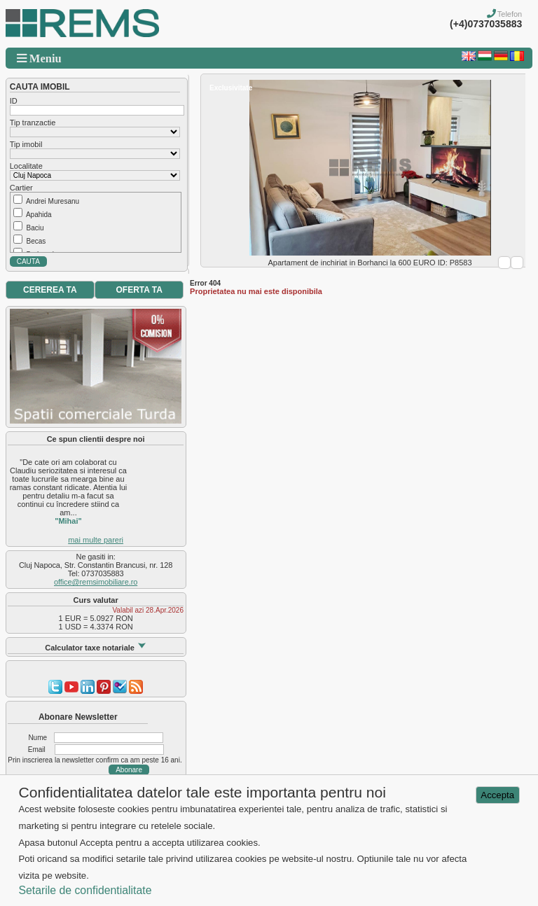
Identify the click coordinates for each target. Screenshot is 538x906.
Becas (36, 241)
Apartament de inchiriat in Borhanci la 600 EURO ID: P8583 (370, 262)
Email (37, 749)
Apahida (39, 214)
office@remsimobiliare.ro (95, 582)
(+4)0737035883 (486, 23)
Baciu (34, 228)
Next (517, 262)
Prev (504, 262)
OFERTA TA (139, 290)
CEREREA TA (50, 290)
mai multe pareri (95, 540)
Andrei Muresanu (52, 201)
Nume (37, 737)
